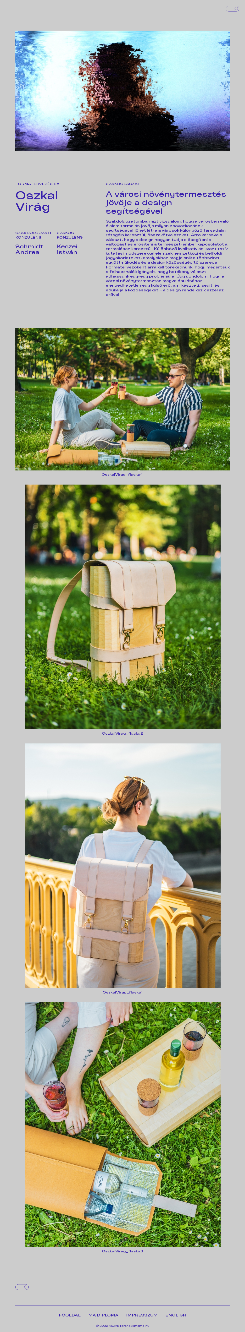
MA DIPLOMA (103, 1315)
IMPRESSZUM (142, 1315)
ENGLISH (175, 1315)
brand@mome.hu (135, 1325)
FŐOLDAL (70, 1315)
